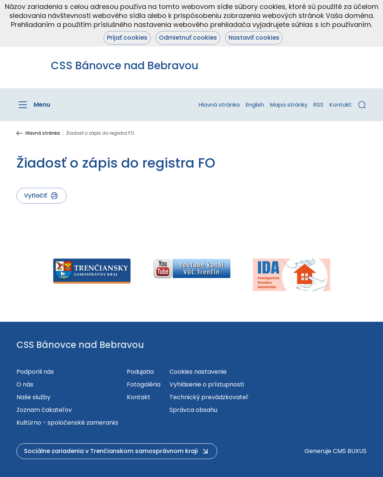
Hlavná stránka (219, 104)
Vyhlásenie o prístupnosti (206, 384)
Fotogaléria (143, 384)
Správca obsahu (193, 410)
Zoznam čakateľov (44, 410)
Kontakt (341, 104)
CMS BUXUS (350, 451)
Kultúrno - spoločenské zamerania (67, 422)
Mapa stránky (288, 104)
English (255, 104)
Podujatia (140, 371)
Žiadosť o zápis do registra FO (100, 133)
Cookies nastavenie (198, 371)
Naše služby (33, 397)
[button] (362, 104)
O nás (24, 384)
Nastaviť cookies (254, 37)
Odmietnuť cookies (188, 37)
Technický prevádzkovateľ (208, 397)
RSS (318, 104)
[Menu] (33, 105)
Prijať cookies (127, 37)
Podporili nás (35, 371)
